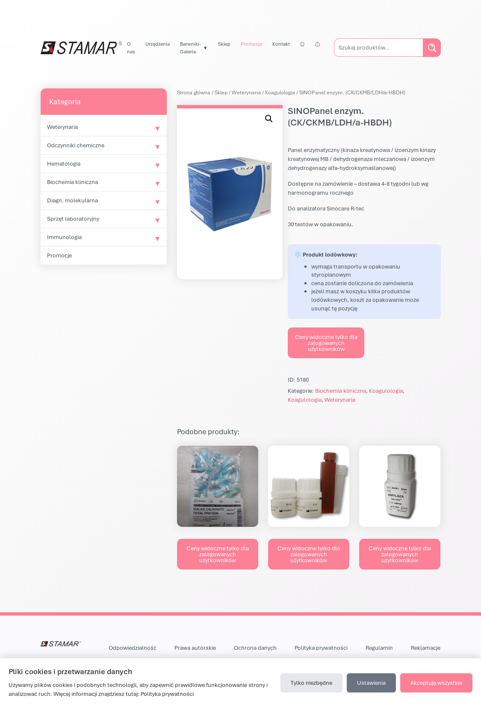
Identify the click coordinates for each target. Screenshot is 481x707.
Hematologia (63, 163)
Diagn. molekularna (72, 200)
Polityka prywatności (321, 647)
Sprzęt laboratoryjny (73, 218)
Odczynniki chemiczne (75, 145)
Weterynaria (62, 127)
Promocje (251, 44)
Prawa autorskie (195, 647)
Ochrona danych (255, 647)
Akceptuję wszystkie (436, 683)
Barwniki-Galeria (190, 48)
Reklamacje (425, 647)
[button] (269, 118)
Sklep (224, 44)
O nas (131, 48)
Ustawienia (371, 683)
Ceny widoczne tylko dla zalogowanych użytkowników (326, 343)
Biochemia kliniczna (72, 182)
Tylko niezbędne (311, 683)
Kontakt (281, 44)
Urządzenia (157, 44)
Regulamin (379, 647)
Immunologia (64, 237)
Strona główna (193, 92)
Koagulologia (280, 92)
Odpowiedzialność (132, 647)
